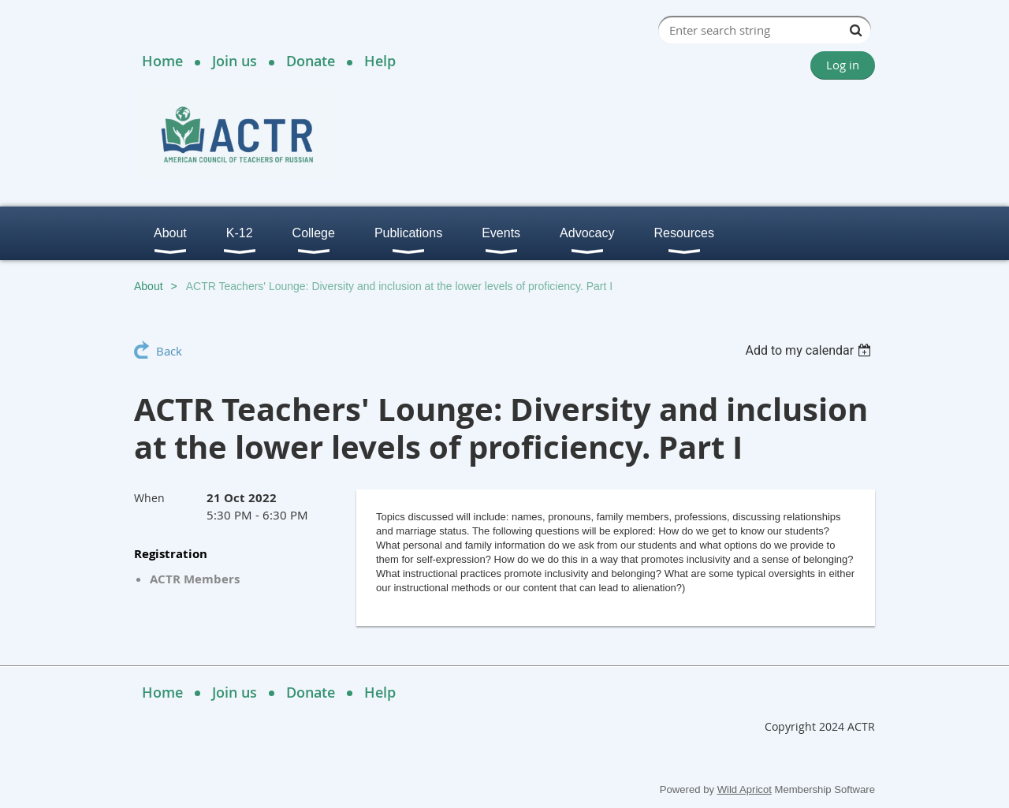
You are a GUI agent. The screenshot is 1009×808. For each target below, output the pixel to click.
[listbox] (810, 350)
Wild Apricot (744, 789)
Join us (234, 60)
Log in (842, 65)
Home (162, 60)
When (149, 497)
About (148, 286)
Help (380, 60)
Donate (310, 60)
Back (169, 351)
